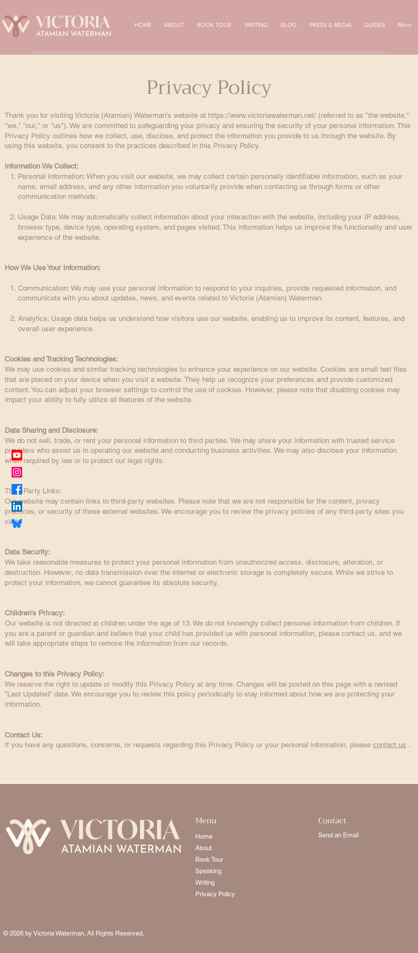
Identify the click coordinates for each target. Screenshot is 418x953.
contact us (389, 744)
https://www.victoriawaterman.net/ (262, 115)
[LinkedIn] (17, 506)
